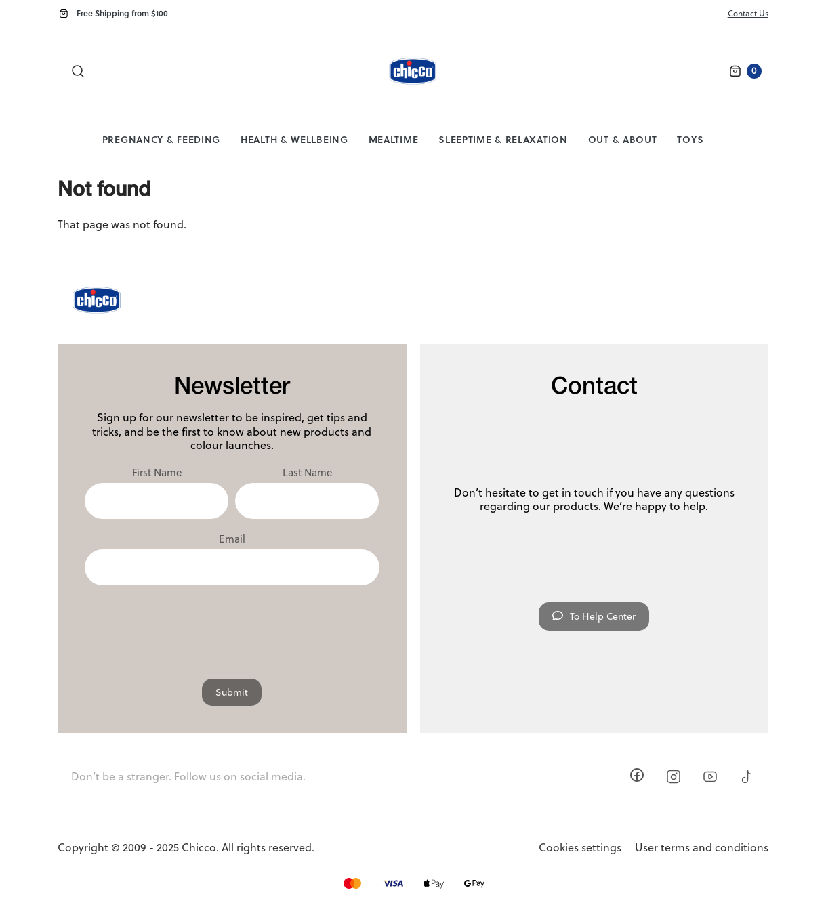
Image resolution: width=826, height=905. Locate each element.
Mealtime (394, 139)
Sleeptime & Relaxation (502, 139)
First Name (157, 473)
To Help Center (594, 616)
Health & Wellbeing (294, 139)
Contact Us (748, 13)
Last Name (307, 473)
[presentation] (232, 625)
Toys (690, 139)
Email (232, 539)
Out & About (622, 139)
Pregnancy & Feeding (161, 139)
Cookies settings (580, 848)
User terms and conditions (701, 848)
